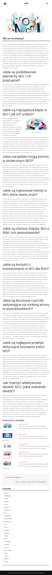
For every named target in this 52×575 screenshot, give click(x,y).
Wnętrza (6, 559)
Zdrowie (6, 561)
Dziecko (6, 498)
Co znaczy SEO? (23, 434)
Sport (5, 539)
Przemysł (6, 530)
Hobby (5, 504)
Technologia (7, 541)
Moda (5, 513)
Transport (6, 544)
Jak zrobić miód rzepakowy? (13, 477)
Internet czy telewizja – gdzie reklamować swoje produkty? (30, 482)
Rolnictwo (6, 533)
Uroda (5, 553)
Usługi (5, 556)
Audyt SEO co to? (23, 424)
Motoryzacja (7, 516)
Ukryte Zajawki (7, 550)
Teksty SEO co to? (23, 444)
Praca (5, 524)
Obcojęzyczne (8, 521)
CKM (26, 3)
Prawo (5, 527)
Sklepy (5, 536)
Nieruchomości (8, 519)
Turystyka (6, 547)
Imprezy (6, 507)
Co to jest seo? (23, 462)
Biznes (5, 493)
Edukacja (6, 501)
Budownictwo (7, 496)
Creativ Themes (40, 573)
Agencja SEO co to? (24, 452)
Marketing (6, 510)
